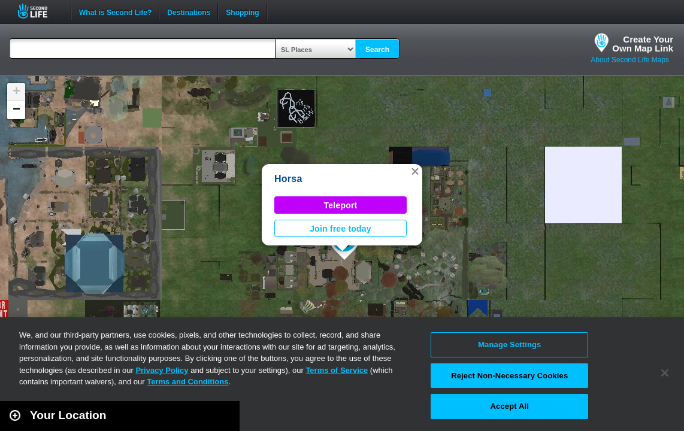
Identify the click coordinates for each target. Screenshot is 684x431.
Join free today (340, 228)
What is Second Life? (115, 11)
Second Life (39, 11)
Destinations (188, 11)
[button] (415, 171)
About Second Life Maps (630, 60)
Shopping (242, 11)
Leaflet (621, 425)
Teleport (341, 205)
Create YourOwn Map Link (642, 43)
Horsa (288, 179)
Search (377, 49)
